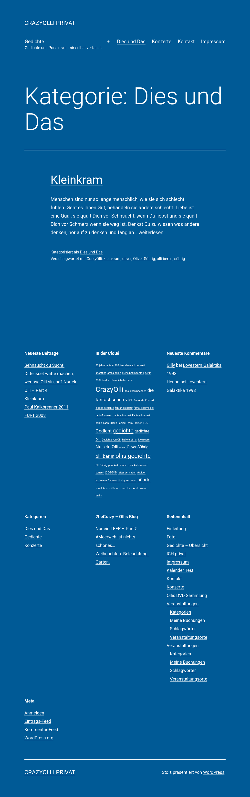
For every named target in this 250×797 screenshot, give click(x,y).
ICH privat (176, 553)
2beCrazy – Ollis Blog (116, 516)
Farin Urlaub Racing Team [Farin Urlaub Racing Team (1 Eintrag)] (118, 423)
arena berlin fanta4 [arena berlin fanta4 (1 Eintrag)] (133, 373)
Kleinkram (77, 180)
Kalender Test (180, 570)
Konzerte (161, 41)
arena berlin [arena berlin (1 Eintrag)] (114, 373)
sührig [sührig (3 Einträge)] (143, 479)
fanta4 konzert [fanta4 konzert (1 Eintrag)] (103, 415)
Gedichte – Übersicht (187, 545)
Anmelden (34, 712)
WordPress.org (38, 737)
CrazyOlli (94, 258)
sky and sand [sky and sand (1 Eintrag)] (128, 480)
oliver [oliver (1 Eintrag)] (122, 447)
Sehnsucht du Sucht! (44, 365)
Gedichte (63, 45)
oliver (127, 258)
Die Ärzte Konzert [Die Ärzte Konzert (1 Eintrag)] (144, 400)
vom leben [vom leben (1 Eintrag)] (101, 488)
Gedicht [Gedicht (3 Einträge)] (103, 431)
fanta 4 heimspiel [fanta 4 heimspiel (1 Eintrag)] (144, 407)
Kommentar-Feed (41, 729)
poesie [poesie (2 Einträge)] (111, 472)
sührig (179, 258)
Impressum (213, 41)
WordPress (213, 772)
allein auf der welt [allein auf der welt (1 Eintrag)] (135, 365)
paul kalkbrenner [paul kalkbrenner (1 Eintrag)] (117, 465)
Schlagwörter (183, 628)
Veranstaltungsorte (188, 637)
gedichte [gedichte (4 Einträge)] (123, 430)
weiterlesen (150, 232)
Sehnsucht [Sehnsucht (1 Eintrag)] (114, 480)
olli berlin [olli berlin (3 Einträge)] (104, 456)
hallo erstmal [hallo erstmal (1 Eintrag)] (129, 439)
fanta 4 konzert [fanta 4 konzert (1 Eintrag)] (122, 415)
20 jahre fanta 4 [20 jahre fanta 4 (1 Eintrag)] (104, 365)
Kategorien (180, 612)
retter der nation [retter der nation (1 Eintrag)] (127, 472)
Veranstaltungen (183, 603)
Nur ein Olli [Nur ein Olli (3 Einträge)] (106, 447)
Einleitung (176, 528)
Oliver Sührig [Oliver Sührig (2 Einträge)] (137, 447)
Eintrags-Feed (37, 721)
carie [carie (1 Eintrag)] (130, 380)
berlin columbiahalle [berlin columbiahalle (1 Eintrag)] (114, 380)
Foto (171, 536)
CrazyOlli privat (49, 23)
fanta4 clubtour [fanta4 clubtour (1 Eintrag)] (124, 407)
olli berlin (164, 258)
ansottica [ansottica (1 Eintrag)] (100, 373)
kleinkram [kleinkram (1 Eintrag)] (143, 439)
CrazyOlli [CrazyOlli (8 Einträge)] (109, 389)
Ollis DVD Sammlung (187, 595)
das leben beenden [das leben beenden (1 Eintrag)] (135, 391)
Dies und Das (131, 41)
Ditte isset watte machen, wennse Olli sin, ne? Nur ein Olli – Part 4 (51, 382)
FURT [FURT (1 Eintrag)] (146, 423)
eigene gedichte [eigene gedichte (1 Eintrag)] (104, 407)
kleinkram (112, 258)
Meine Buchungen (187, 620)
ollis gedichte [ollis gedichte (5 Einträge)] (133, 455)
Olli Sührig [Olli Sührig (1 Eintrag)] (101, 465)
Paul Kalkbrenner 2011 (46, 406)
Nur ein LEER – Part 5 (116, 528)
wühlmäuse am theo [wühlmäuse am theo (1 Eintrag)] (120, 488)
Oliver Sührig (144, 258)
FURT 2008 (35, 415)
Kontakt (186, 41)
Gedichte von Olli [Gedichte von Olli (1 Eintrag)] (111, 439)
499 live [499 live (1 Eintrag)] (119, 365)
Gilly (171, 365)
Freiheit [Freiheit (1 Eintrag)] (138, 423)
